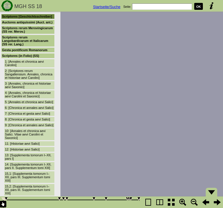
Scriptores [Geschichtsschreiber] (27, 16)
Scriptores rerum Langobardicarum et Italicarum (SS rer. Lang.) (25, 41)
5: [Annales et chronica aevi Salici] (29, 102)
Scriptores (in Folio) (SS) (20, 55)
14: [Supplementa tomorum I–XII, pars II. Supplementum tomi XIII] (28, 166)
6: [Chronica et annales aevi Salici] (29, 107)
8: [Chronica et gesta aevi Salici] (27, 119)
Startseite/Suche (106, 7)
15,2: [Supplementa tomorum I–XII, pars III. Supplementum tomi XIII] (27, 190)
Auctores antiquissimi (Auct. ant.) (27, 22)
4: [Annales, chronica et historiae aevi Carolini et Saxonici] (28, 94)
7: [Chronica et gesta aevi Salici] (27, 113)
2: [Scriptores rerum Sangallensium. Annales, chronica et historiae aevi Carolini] (28, 74)
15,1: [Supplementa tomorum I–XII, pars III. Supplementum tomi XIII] (27, 177)
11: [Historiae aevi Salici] (22, 143)
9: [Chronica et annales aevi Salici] (29, 125)
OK (198, 6)
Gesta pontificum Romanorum (24, 50)
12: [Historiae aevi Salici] (22, 149)
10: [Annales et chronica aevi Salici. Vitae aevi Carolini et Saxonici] (25, 134)
